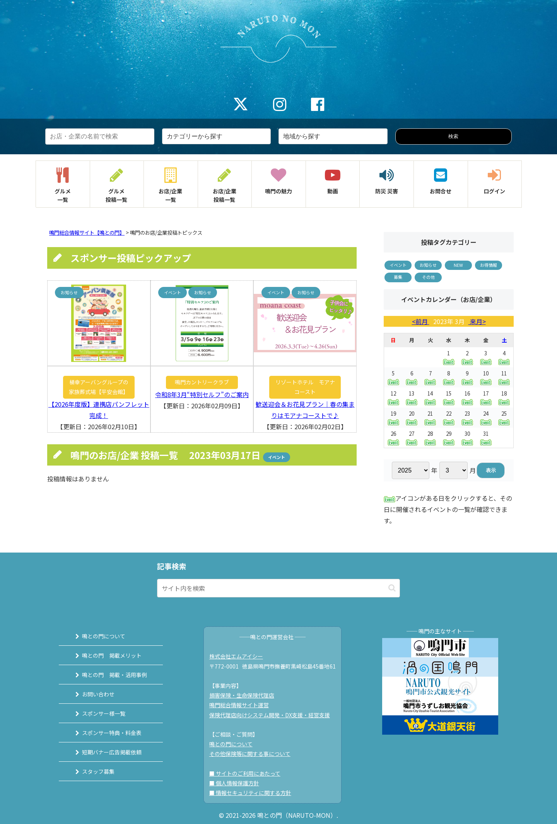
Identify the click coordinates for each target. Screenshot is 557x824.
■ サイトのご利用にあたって (244, 773)
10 (486, 377)
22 (448, 417)
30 (467, 437)
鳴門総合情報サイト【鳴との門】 (87, 232)
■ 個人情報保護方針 (234, 783)
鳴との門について (103, 636)
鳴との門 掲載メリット (111, 655)
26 (393, 437)
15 (448, 397)
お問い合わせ (98, 694)
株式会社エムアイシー (236, 656)
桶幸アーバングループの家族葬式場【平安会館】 (98, 387)
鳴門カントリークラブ (202, 382)
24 (486, 417)
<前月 (420, 321)
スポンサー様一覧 (103, 713)
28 (430, 437)
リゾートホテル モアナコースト (305, 387)
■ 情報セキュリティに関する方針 (250, 793)
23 (467, 417)
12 (393, 397)
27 (411, 437)
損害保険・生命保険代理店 (241, 695)
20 (411, 417)
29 (448, 437)
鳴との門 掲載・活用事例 (114, 675)
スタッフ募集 (98, 771)
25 (504, 417)
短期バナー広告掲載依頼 (111, 752)
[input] (278, 588)
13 (411, 397)
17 (486, 397)
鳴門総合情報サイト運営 (239, 705)
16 (467, 397)
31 (486, 437)
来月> (477, 321)
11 (504, 377)
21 (430, 417)
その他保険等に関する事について (249, 753)
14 (430, 397)
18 (504, 397)
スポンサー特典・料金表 (111, 733)
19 (393, 417)
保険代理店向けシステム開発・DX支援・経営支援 (269, 715)
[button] (392, 587)
